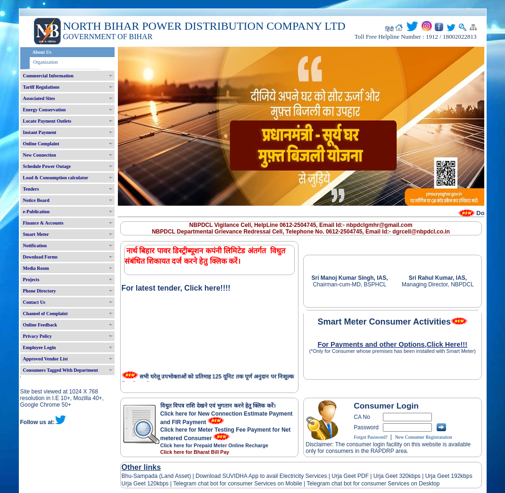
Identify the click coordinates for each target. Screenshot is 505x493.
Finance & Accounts (43, 223)
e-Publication (36, 211)
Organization (45, 62)
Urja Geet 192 (441, 476)
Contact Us (34, 302)
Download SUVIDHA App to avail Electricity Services (261, 476)
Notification (35, 245)
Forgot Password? (371, 437)
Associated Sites (39, 98)
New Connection (39, 155)
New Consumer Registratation (423, 437)
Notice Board (36, 200)
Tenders (31, 189)
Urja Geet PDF (350, 476)
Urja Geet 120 (139, 483)
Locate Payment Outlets (47, 121)
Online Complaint (41, 143)
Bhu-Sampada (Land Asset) (156, 476)
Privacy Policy (37, 336)
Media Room (36, 268)
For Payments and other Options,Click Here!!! (392, 344)
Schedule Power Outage (47, 166)
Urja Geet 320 (391, 476)
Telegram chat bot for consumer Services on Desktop (372, 483)
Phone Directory (39, 290)
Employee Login (39, 347)
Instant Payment (40, 132)
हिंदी (389, 29)
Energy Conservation (44, 109)
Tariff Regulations (41, 87)
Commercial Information (48, 75)
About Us (42, 52)
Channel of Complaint (45, 313)
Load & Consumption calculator (56, 177)
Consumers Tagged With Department (60, 370)
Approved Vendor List (45, 358)
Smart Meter (36, 234)
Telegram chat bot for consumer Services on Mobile (237, 483)
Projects (31, 279)
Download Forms (40, 256)
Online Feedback (40, 324)
